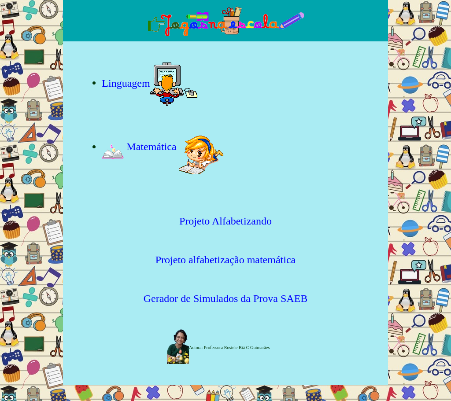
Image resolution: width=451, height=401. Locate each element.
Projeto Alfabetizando (225, 221)
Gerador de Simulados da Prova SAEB (226, 298)
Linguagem (126, 82)
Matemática (140, 146)
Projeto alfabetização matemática (225, 259)
